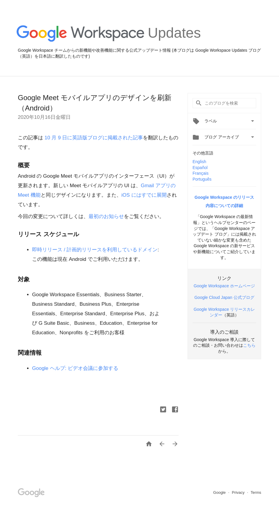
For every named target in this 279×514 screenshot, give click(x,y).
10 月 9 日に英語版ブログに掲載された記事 (93, 138)
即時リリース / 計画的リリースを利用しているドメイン (94, 250)
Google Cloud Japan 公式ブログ (224, 297)
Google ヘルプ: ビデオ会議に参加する (75, 368)
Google (220, 492)
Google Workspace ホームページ (224, 285)
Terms (256, 492)
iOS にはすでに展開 (144, 195)
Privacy (238, 492)
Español (200, 167)
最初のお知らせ (106, 216)
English (199, 161)
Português (202, 179)
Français (201, 173)
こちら (249, 345)
